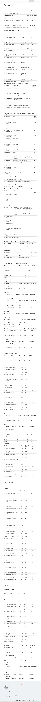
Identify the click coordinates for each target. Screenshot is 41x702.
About (28, 1)
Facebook (23, 684)
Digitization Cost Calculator (9, 1)
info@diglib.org (7, 688)
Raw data (31, 1)
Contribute (35, 1)
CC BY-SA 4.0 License (34, 700)
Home (25, 1)
